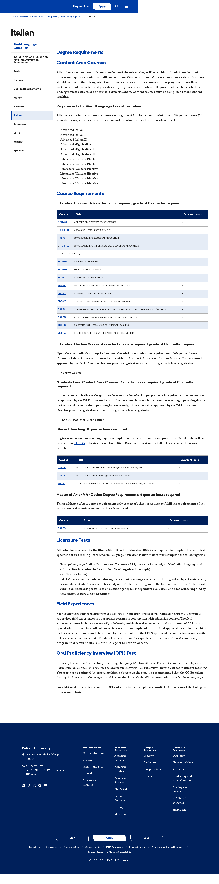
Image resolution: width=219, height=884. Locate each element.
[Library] (124, 817)
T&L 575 (62, 318)
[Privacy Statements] (139, 857)
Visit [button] (72, 848)
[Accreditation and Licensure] (169, 857)
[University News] (184, 773)
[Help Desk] (184, 820)
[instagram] (34, 795)
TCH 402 (64, 246)
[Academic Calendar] (124, 768)
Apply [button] (109, 848)
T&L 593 (62, 476)
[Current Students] (93, 763)
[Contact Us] (51, 857)
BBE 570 (62, 294)
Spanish (18, 151)
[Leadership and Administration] (184, 788)
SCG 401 (64, 231)
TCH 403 (62, 222)
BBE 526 (62, 302)
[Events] (153, 786)
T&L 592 (62, 468)
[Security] (153, 766)
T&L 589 (62, 529)
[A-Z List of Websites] (184, 811)
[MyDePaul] (124, 824)
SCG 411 (62, 278)
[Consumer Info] (92, 857)
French (17, 98)
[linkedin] (23, 795)
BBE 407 (62, 326)
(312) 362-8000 (36, 776)
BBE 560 (62, 286)
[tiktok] (28, 795)
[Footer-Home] (109, 742)
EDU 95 (79, 444)
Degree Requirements (27, 90)
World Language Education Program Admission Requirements (30, 60)
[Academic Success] (124, 790)
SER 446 (62, 333)
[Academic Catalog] (124, 779)
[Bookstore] (153, 773)
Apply (179, 7)
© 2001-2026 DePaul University (109, 870)
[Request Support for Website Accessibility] (109, 862)
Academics (37, 17)
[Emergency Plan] (71, 857)
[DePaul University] (34, 6)
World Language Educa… (73, 17)
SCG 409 (62, 270)
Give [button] (146, 848)
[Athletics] (184, 780)
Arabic (17, 72)
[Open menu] (205, 6)
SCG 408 (62, 262)
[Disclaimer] (34, 857)
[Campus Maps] (153, 780)
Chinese (18, 81)
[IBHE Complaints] (114, 857)
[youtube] (45, 795)
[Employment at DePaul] (184, 799)
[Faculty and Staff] (93, 777)
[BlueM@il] (124, 799)
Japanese (19, 125)
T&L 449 (62, 310)
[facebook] (39, 795)
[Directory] (184, 766)
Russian (18, 142)
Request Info (158, 7)
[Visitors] (93, 770)
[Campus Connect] (124, 808)
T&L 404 (62, 238)
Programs (52, 17)
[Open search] (196, 7)
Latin (16, 134)
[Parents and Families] (93, 793)
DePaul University (19, 17)
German (18, 107)
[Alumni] (93, 784)
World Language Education (25, 47)
